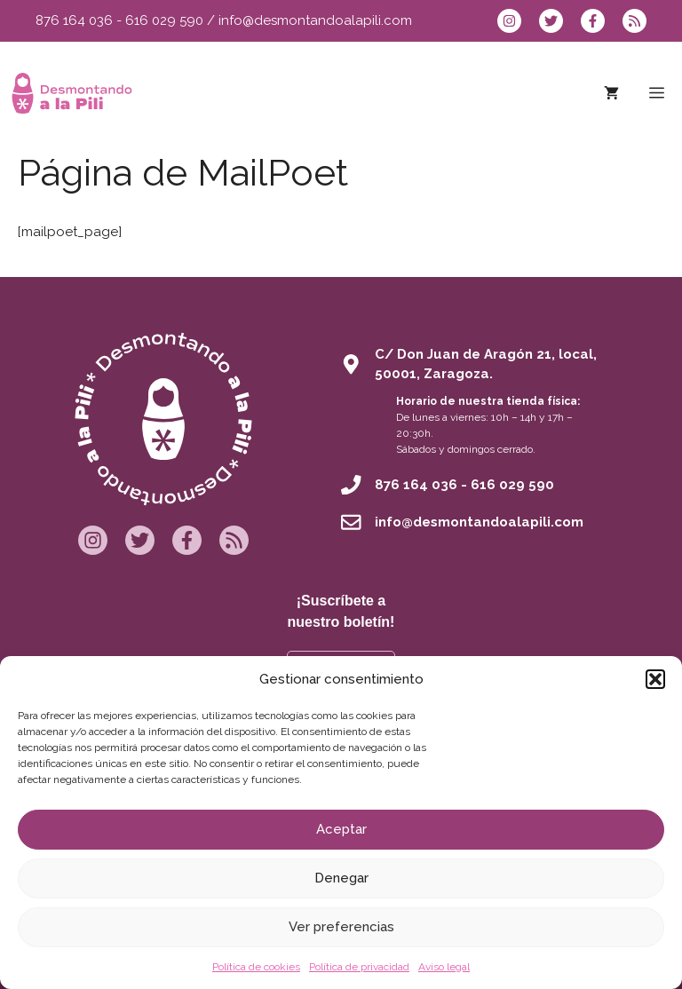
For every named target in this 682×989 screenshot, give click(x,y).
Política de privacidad (359, 967)
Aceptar (341, 829)
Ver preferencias (341, 927)
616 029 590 (164, 20)
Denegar (341, 878)
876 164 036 (74, 20)
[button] (655, 679)
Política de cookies (256, 967)
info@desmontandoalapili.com (315, 20)
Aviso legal (444, 967)
